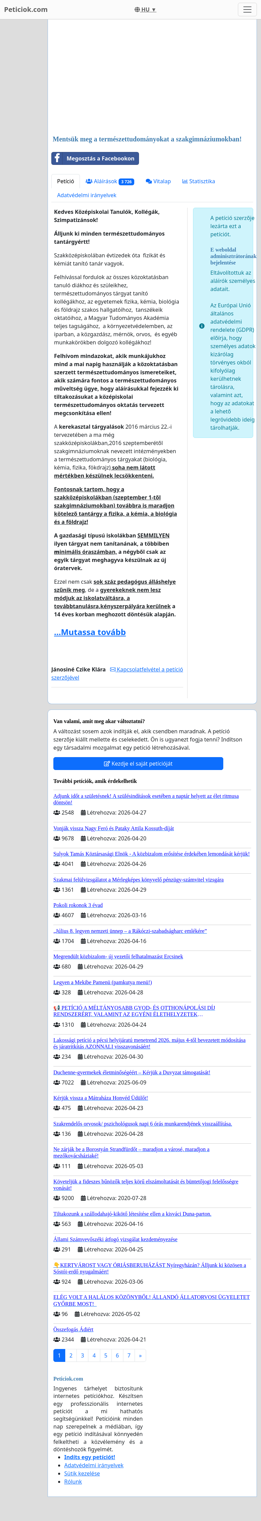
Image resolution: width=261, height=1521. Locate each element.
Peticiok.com (26, 9)
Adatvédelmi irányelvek (87, 195)
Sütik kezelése (82, 1473)
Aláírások (110, 181)
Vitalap (158, 181)
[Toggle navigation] (247, 9)
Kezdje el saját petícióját (138, 763)
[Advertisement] (152, 77)
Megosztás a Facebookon (93, 158)
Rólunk (73, 1481)
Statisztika (198, 181)
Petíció (65, 181)
